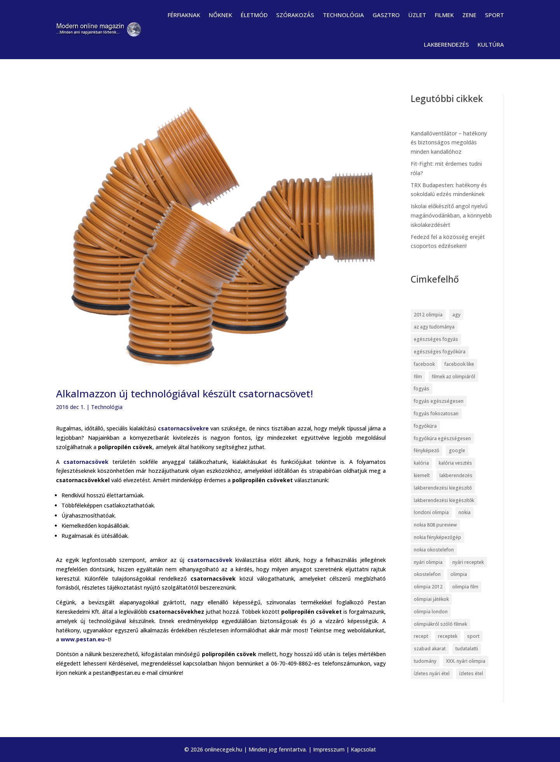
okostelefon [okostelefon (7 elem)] (427, 574)
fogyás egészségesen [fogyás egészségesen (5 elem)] (439, 401)
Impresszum (329, 749)
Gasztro (386, 15)
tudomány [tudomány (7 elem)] (425, 661)
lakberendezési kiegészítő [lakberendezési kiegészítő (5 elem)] (443, 488)
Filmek (444, 15)
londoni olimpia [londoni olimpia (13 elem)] (431, 512)
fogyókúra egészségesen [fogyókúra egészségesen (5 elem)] (442, 438)
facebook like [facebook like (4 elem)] (459, 364)
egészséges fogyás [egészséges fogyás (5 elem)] (436, 339)
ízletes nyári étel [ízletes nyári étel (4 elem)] (432, 673)
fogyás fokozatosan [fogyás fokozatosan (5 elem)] (436, 413)
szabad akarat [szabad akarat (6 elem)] (430, 648)
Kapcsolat (363, 749)
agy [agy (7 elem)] (456, 314)
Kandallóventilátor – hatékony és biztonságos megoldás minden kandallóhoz (449, 143)
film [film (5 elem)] (418, 376)
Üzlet (417, 15)
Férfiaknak (184, 15)
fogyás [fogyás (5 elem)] (421, 388)
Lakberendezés (446, 44)
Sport (494, 15)
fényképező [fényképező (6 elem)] (426, 450)
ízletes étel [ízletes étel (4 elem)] (471, 673)
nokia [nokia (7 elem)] (464, 512)
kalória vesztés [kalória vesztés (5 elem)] (455, 463)
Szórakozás (295, 15)
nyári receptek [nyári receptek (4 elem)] (468, 562)
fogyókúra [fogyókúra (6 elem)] (425, 426)
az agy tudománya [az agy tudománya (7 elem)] (434, 326)
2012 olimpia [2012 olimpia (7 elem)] (428, 314)
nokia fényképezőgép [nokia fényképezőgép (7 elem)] (437, 537)
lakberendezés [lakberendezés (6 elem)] (455, 475)
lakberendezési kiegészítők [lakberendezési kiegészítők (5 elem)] (444, 500)
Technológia (343, 15)
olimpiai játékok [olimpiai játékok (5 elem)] (431, 599)
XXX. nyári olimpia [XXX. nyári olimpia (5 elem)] (465, 661)
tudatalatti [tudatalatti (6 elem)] (466, 648)
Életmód (254, 15)
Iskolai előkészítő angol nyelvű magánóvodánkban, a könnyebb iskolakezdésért (451, 215)
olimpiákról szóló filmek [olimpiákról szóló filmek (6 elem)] (440, 624)
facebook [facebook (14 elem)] (424, 364)
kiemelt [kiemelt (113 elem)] (422, 475)
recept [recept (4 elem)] (421, 636)
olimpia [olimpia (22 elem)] (458, 574)
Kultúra (491, 44)
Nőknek (220, 15)
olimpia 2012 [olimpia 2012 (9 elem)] (428, 586)
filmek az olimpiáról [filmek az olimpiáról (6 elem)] (453, 376)
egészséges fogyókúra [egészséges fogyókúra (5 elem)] (440, 351)
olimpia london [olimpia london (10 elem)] (431, 611)
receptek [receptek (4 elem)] (447, 636)
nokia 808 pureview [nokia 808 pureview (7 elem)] (435, 524)
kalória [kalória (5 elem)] (421, 463)
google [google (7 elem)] (457, 450)
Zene (469, 15)
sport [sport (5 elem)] (473, 636)
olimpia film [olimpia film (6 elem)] (465, 586)
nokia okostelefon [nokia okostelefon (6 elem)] (434, 549)
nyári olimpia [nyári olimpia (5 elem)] (428, 562)
